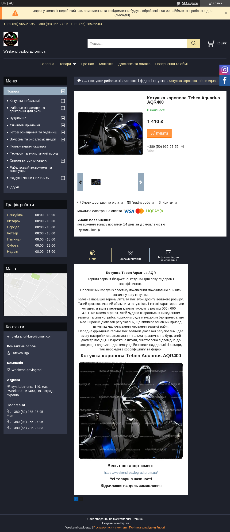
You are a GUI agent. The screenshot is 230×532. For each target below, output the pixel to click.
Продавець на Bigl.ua (115, 523)
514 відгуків (190, 3)
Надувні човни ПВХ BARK (29, 178)
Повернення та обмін (172, 64)
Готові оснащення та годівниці (33, 132)
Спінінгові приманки (25, 125)
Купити (162, 133)
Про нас (87, 64)
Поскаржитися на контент (110, 527)
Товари (65, 64)
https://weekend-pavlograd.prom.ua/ (131, 472)
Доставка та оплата (134, 64)
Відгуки (13, 187)
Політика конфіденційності (147, 527)
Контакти (106, 64)
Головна (47, 64)
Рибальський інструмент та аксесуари (31, 169)
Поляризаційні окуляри (28, 146)
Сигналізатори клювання (29, 160)
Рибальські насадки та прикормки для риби (27, 109)
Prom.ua (137, 519)
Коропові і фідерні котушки (144, 81)
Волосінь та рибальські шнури (33, 139)
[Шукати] (193, 43)
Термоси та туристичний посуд (34, 153)
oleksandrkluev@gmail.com (32, 336)
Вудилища (18, 118)
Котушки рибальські (105, 81)
